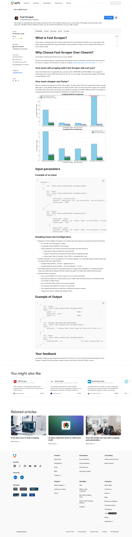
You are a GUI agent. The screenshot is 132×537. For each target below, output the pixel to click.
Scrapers (82, 507)
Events (108, 493)
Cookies (104, 531)
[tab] (39, 31)
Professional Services (112, 459)
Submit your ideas (60, 489)
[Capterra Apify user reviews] (33, 489)
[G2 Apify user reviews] (16, 494)
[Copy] (29, 20)
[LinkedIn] (14, 466)
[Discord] (35, 466)
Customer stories (110, 505)
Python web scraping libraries (86, 501)
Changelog (108, 509)
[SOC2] (22, 477)
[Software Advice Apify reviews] (23, 489)
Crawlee (57, 475)
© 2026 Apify (115, 531)
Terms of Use (70, 531)
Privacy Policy (82, 531)
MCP (55, 471)
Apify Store (57, 459)
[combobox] (116, 17)
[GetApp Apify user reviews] (15, 489)
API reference (83, 467)
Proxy (56, 467)
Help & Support (60, 485)
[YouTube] (30, 466)
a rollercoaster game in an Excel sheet (84, 62)
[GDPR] (15, 477)
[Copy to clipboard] (103, 181)
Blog (106, 497)
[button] (61, 455)
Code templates (84, 463)
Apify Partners (109, 463)
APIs (80, 485)
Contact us (108, 489)
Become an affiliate (111, 501)
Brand (106, 517)
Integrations (58, 463)
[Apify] (15, 3)
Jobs (111, 513)
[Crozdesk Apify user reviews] (32, 494)
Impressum (109, 521)
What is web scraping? (83, 490)
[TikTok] (40, 466)
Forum (56, 493)
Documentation (84, 459)
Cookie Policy (94, 531)
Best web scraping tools (85, 496)
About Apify (108, 485)
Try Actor (109, 18)
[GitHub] (24, 466)
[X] (19, 466)
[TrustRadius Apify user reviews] (24, 494)
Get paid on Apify (85, 471)
